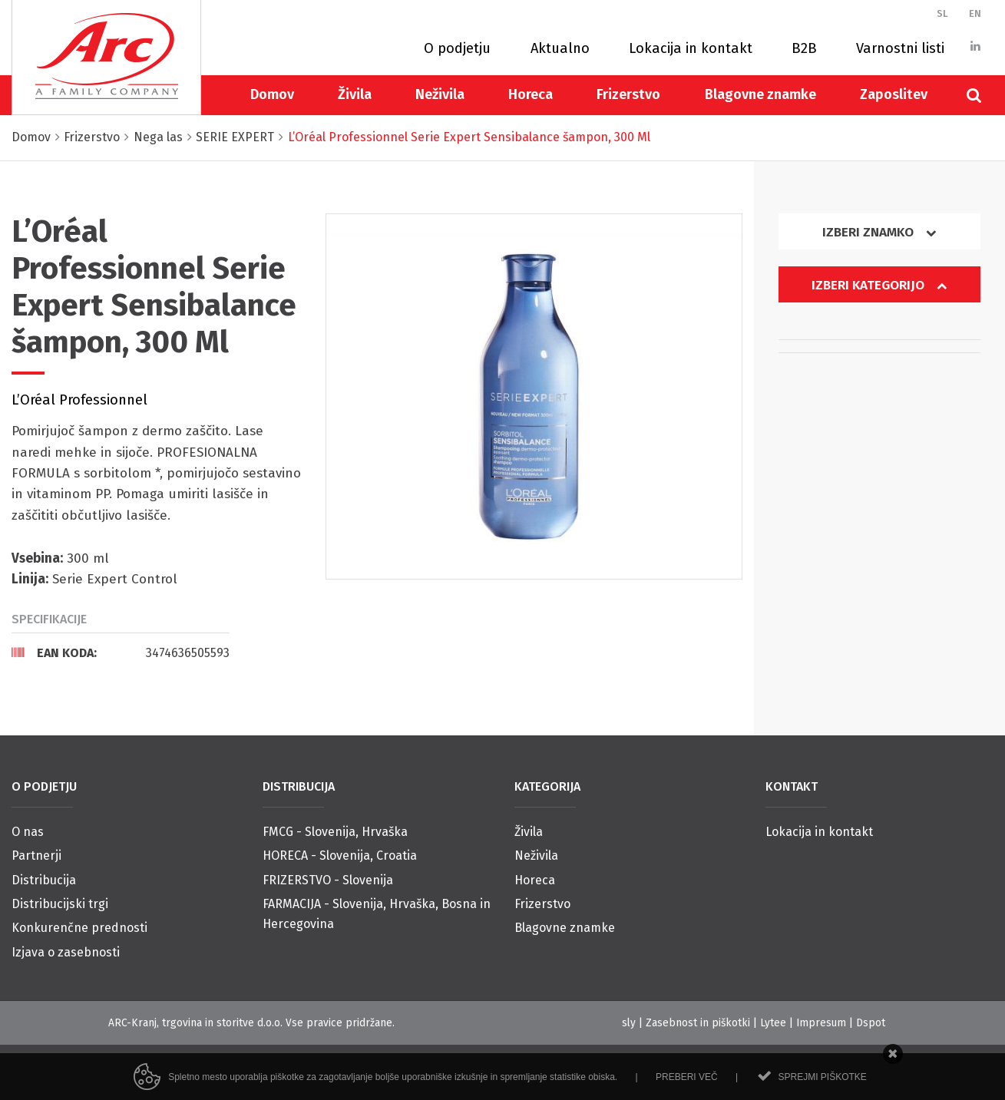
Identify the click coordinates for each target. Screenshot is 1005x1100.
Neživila (439, 94)
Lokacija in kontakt (690, 48)
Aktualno (560, 48)
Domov (272, 94)
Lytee (773, 1022)
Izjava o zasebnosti (66, 952)
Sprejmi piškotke (822, 1088)
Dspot (870, 1022)
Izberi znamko (879, 232)
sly (629, 1022)
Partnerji (36, 855)
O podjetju (457, 48)
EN (975, 13)
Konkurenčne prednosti (79, 927)
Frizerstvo (628, 94)
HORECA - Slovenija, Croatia (340, 855)
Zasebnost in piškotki (698, 1022)
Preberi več (687, 1088)
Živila (355, 94)
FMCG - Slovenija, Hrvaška (335, 831)
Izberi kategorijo (879, 285)
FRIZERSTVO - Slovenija (328, 880)
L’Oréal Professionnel (79, 399)
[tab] (121, 652)
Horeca (530, 94)
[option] (534, 396)
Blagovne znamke (760, 94)
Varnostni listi (900, 48)
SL (942, 13)
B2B (804, 48)
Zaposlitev (893, 94)
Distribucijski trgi (60, 904)
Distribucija (44, 880)
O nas (28, 831)
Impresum (821, 1022)
